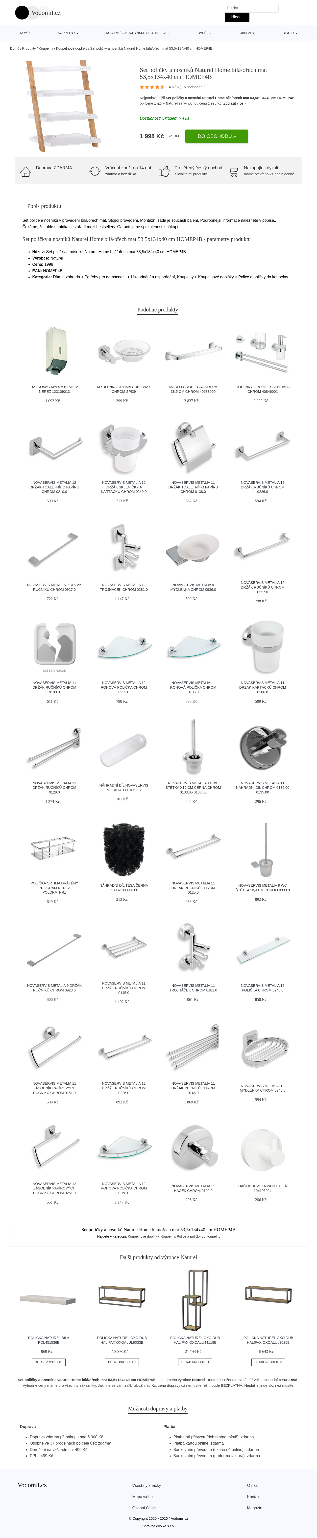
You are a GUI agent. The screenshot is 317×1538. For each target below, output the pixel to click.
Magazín (254, 1508)
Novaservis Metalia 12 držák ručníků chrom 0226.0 (263, 487)
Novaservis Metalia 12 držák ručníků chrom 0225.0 (124, 1088)
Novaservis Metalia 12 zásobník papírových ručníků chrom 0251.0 (54, 1188)
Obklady (247, 33)
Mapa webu (142, 1497)
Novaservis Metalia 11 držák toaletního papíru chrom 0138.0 (193, 487)
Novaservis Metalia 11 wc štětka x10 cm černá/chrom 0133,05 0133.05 (193, 787)
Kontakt (254, 1497)
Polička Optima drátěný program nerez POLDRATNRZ (54, 887)
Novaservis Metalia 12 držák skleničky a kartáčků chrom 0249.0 (123, 487)
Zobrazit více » (234, 103)
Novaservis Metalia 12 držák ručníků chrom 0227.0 (263, 587)
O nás (252, 1485)
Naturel (172, 103)
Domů (25, 33)
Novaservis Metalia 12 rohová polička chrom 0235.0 (124, 687)
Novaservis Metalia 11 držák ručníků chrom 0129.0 (54, 787)
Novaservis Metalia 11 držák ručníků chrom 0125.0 (193, 887)
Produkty (29, 48)
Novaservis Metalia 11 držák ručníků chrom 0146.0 (193, 1088)
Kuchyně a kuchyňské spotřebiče (136, 33)
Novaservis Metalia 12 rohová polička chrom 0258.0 (124, 1188)
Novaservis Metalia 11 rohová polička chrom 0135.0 (193, 687)
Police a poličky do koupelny (198, 1236)
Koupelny (66, 33)
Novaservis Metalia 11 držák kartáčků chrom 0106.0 (262, 687)
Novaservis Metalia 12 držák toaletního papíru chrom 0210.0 (54, 487)
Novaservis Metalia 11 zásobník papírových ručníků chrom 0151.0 (54, 1088)
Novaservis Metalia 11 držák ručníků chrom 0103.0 (54, 687)
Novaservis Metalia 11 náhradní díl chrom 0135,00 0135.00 (262, 787)
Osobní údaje (144, 1508)
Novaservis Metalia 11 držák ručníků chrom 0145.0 (124, 987)
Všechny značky (146, 1485)
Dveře (203, 33)
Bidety (288, 33)
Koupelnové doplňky (71, 48)
